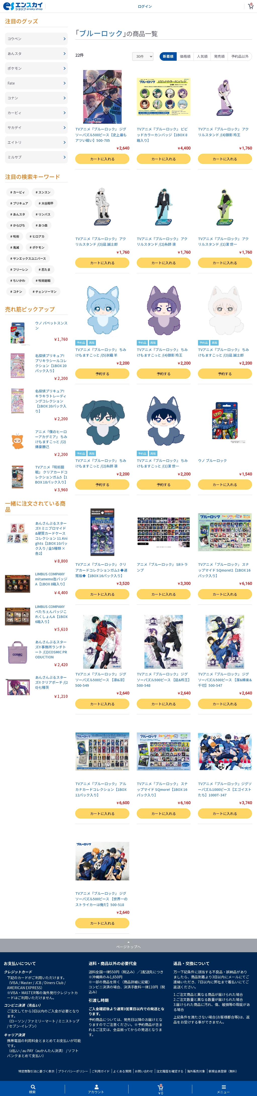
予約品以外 (240, 56)
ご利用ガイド (101, 1071)
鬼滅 (16, 247)
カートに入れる (102, 158)
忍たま (45, 269)
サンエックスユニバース (29, 258)
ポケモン (38, 247)
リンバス (44, 214)
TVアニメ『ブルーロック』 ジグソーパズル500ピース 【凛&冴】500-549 (100, 679)
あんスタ (19, 214)
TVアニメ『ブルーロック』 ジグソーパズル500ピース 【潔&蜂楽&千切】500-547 (225, 679)
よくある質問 (122, 1071)
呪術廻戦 (44, 280)
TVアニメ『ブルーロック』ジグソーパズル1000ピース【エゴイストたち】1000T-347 (225, 789)
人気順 (202, 56)
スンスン (44, 192)
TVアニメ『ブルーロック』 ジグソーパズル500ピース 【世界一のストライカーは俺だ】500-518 (101, 899)
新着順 (168, 56)
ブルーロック (101, 33)
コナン (17, 291)
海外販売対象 (196, 1071)
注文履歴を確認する (169, 1071)
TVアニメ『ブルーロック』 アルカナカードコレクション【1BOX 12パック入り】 (100, 789)
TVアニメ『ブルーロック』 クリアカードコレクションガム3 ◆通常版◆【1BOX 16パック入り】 (101, 570)
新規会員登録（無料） (224, 1071)
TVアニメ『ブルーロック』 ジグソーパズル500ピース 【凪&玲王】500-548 (163, 679)
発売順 (219, 56)
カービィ (19, 192)
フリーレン (20, 269)
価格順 (185, 56)
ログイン (145, 6)
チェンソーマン (45, 291)
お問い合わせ (144, 1071)
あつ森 (42, 225)
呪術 (16, 236)
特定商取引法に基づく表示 (36, 1071)
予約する (102, 373)
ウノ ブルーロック (212, 460)
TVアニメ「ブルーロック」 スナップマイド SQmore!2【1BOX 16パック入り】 (224, 570)
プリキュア (20, 203)
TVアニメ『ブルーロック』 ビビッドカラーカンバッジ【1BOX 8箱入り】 (162, 134)
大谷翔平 (47, 203)
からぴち (19, 225)
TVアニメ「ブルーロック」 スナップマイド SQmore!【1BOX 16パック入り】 (162, 789)
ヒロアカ (38, 236)
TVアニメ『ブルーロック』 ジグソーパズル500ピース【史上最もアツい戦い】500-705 (101, 134)
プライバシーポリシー (73, 1071)
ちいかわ (19, 280)
